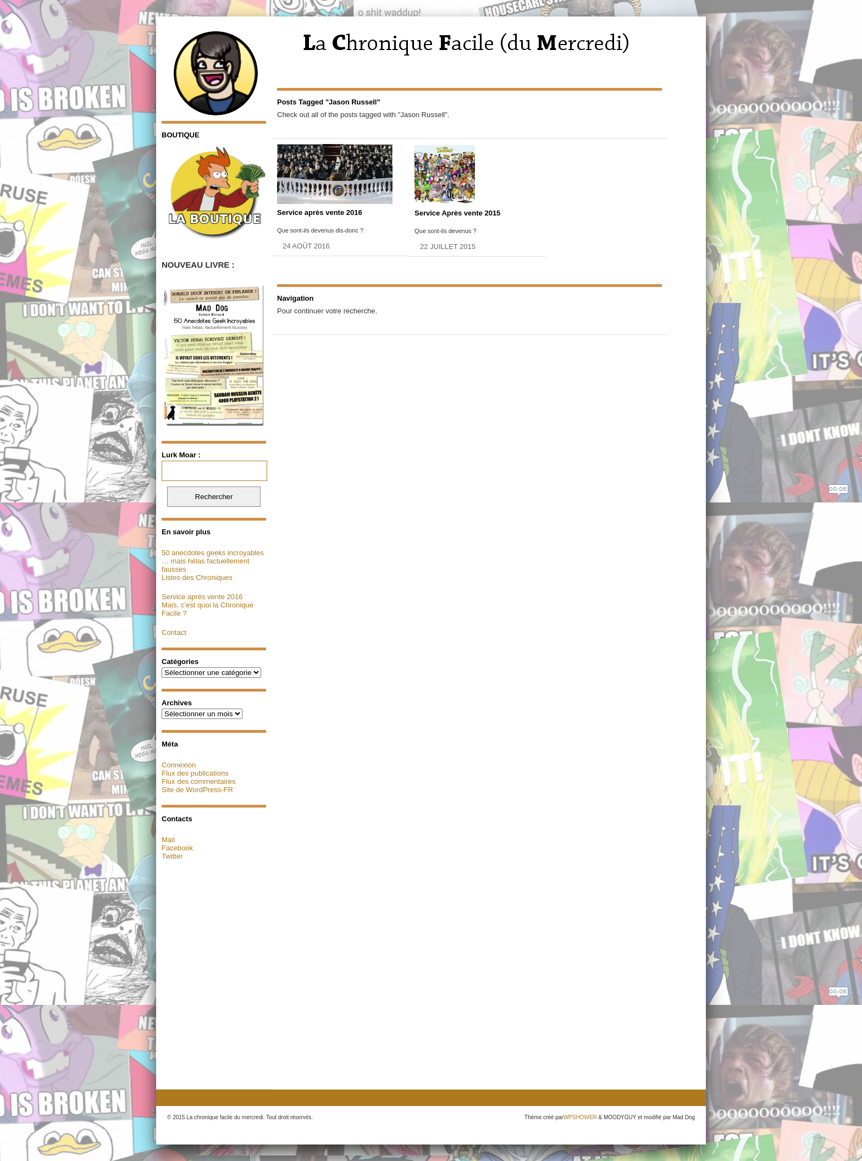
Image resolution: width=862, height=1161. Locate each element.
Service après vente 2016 (202, 597)
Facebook (177, 848)
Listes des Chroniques (197, 577)
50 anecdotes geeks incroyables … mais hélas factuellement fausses (213, 561)
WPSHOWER (580, 1117)
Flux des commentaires (198, 781)
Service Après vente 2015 (457, 213)
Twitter (172, 856)
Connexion (179, 765)
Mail (168, 840)
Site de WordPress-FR (197, 790)
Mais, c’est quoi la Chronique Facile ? (207, 609)
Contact (174, 632)
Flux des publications (195, 773)
